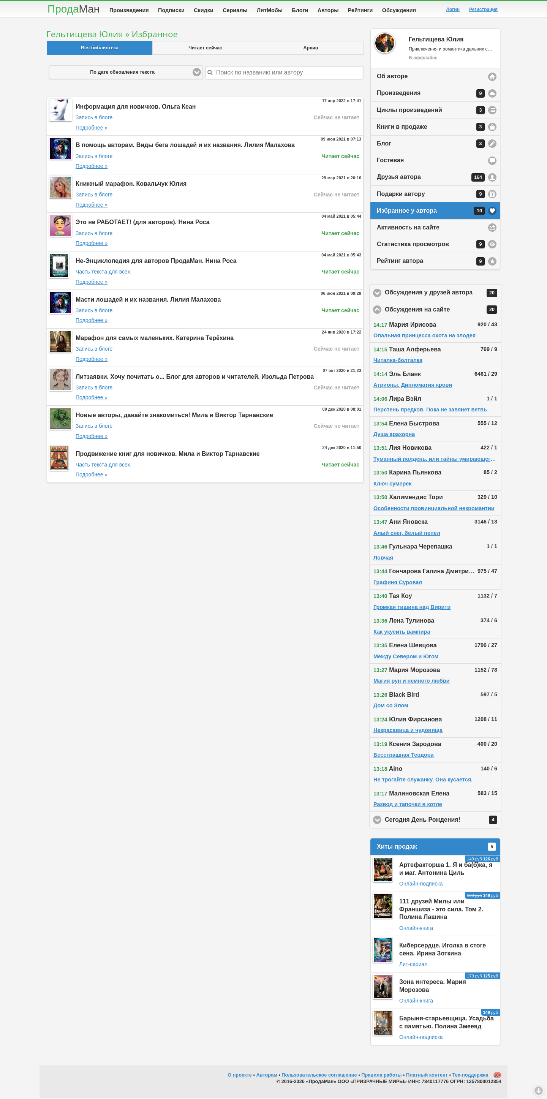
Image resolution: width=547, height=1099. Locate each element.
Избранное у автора (431, 212)
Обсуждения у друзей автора (443, 294)
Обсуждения (399, 10)
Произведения (129, 10)
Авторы (328, 10)
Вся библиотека (100, 49)
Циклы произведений (431, 112)
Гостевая (390, 161)
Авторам (266, 1076)
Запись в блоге (94, 119)
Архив (311, 49)
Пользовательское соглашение (319, 1076)
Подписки (171, 10)
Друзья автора (431, 179)
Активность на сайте (408, 229)
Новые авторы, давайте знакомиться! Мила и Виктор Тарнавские (174, 416)
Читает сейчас (205, 49)
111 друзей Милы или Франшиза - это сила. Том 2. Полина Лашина (441, 911)
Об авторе (392, 77)
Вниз (538, 1090)
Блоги (300, 10)
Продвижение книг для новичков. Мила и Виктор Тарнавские (168, 455)
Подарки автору (431, 195)
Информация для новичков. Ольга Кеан (136, 108)
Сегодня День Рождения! (443, 821)
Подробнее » (92, 129)
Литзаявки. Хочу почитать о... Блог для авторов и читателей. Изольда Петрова (195, 378)
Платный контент (427, 1076)
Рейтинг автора (431, 263)
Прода (73, 9)
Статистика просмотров (431, 246)
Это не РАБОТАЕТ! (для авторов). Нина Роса (143, 223)
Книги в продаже (431, 128)
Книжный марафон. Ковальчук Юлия (131, 185)
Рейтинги (360, 10)
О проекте (240, 1076)
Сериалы (235, 10)
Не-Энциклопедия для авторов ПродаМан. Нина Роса (156, 262)
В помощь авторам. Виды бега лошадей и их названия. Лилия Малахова (185, 146)
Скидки (203, 10)
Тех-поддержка (470, 1076)
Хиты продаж (436, 848)
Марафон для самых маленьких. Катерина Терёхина (155, 339)
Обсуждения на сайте (443, 311)
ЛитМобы (270, 10)
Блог (431, 145)
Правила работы (381, 1076)
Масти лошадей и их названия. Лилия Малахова (148, 301)
